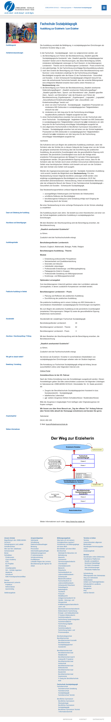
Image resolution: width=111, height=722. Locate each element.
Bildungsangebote (63, 538)
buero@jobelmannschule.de (57, 424)
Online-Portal (45, 371)
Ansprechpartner (37, 538)
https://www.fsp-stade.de (75, 521)
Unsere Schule (9, 538)
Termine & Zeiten (90, 538)
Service (86, 554)
